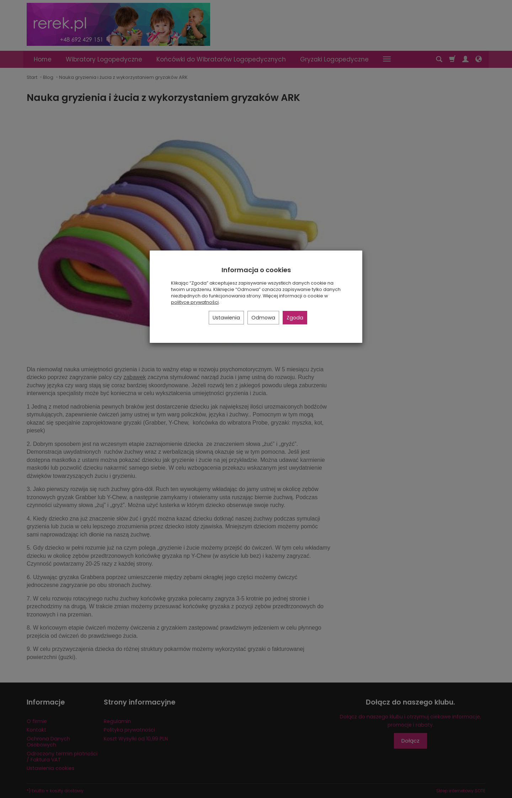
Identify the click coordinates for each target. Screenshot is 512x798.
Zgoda (295, 317)
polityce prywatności (195, 302)
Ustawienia (226, 317)
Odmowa (263, 317)
